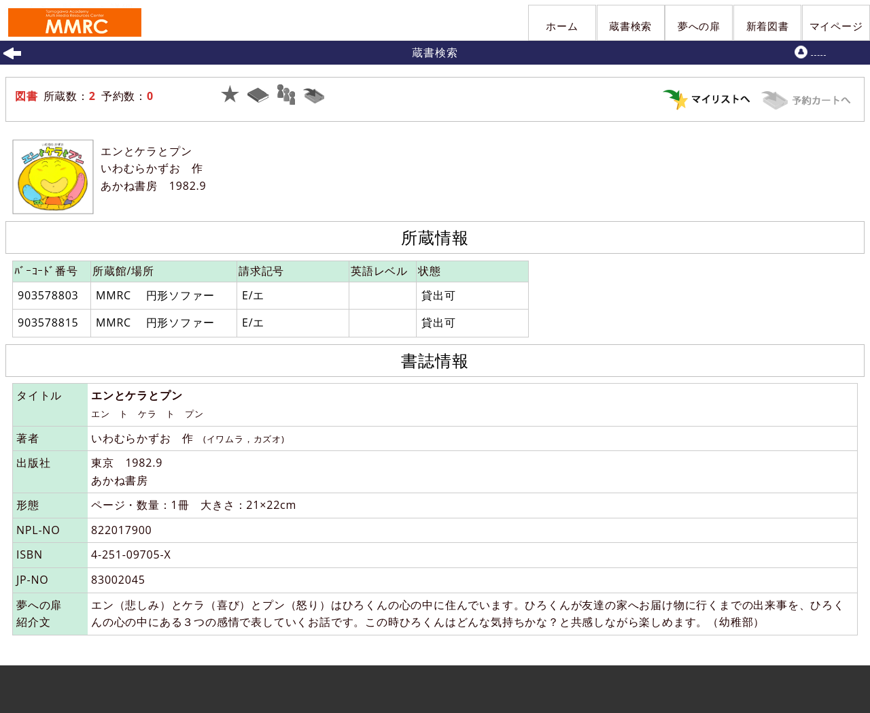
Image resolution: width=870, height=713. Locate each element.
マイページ (836, 26)
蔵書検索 (630, 26)
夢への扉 (699, 26)
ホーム (562, 26)
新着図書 (767, 26)
